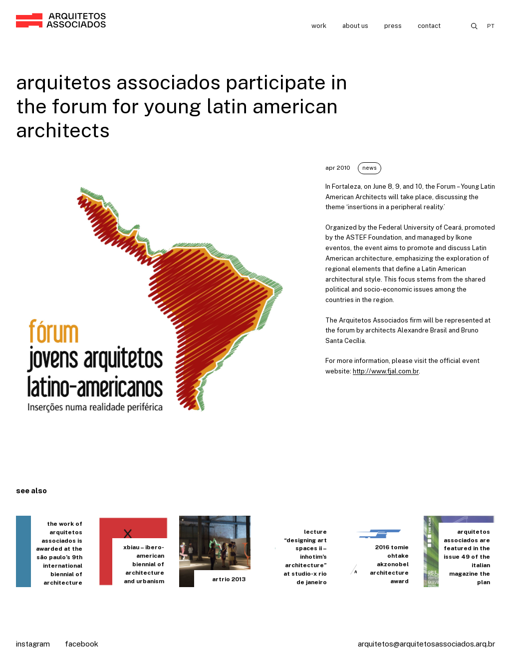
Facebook (81, 644)
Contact (429, 25)
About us (355, 25)
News (369, 168)
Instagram (33, 644)
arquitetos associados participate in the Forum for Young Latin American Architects (181, 106)
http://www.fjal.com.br (386, 371)
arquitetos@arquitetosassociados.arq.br (426, 644)
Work (318, 25)
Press (393, 25)
